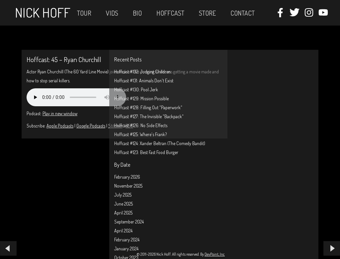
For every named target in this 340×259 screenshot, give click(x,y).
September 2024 (129, 221)
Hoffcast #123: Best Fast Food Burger (146, 152)
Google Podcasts (90, 126)
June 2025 (123, 204)
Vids (112, 13)
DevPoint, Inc (215, 254)
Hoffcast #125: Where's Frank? (140, 134)
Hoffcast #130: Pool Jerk (136, 89)
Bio (137, 13)
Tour (84, 13)
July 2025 (122, 195)
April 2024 (123, 230)
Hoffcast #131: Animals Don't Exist (143, 80)
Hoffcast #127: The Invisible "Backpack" (149, 116)
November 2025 (128, 186)
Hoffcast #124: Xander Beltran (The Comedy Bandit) (159, 143)
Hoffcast (170, 13)
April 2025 (123, 213)
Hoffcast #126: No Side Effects (140, 125)
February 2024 (126, 239)
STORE (207, 13)
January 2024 (126, 248)
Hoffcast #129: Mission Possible (141, 98)
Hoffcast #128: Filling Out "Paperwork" (148, 107)
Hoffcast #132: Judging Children (142, 71)
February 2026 (127, 177)
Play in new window (59, 113)
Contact (242, 13)
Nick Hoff (42, 12)
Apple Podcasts (59, 126)
